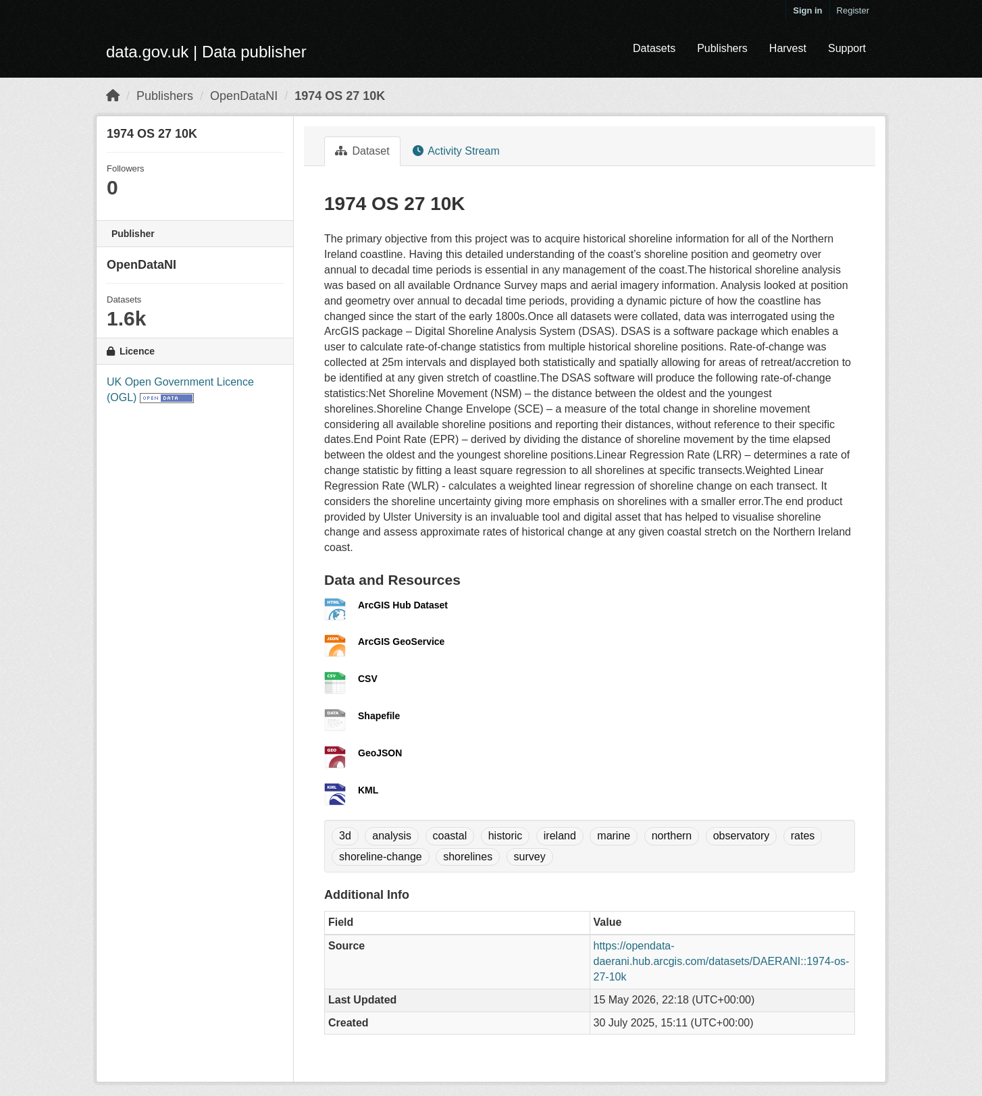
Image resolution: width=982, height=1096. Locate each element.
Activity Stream (456, 151)
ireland (560, 835)
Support (847, 48)
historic (505, 835)
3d (345, 835)
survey (530, 856)
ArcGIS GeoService (401, 641)
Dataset (362, 151)
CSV (368, 678)
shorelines (467, 856)
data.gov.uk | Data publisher (206, 52)
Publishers (722, 48)
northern (672, 835)
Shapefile (379, 715)
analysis (391, 835)
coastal (450, 835)
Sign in (807, 10)
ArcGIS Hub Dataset (403, 605)
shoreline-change (380, 856)
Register (853, 10)
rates (803, 835)
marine (613, 835)
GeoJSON (380, 753)
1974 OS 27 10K (339, 96)
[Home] (113, 96)
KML (368, 790)
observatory (741, 835)
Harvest (787, 48)
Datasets (654, 48)
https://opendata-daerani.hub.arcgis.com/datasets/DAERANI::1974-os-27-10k (722, 961)
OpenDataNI (244, 96)
